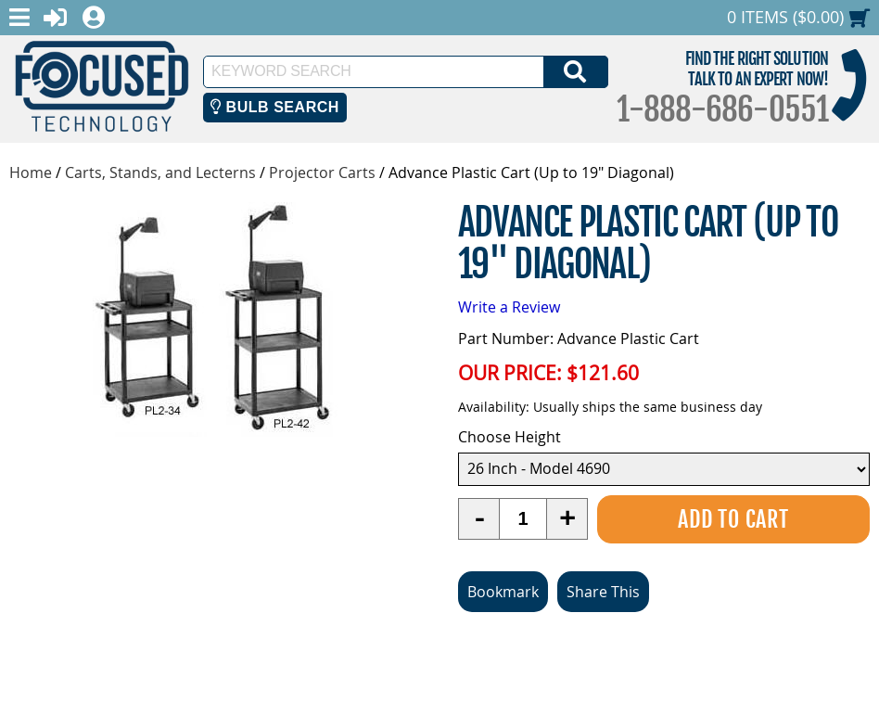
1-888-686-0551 (722, 109)
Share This (603, 591)
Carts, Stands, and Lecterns (160, 172)
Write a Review (509, 307)
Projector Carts (322, 172)
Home (30, 172)
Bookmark (503, 591)
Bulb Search (274, 107)
